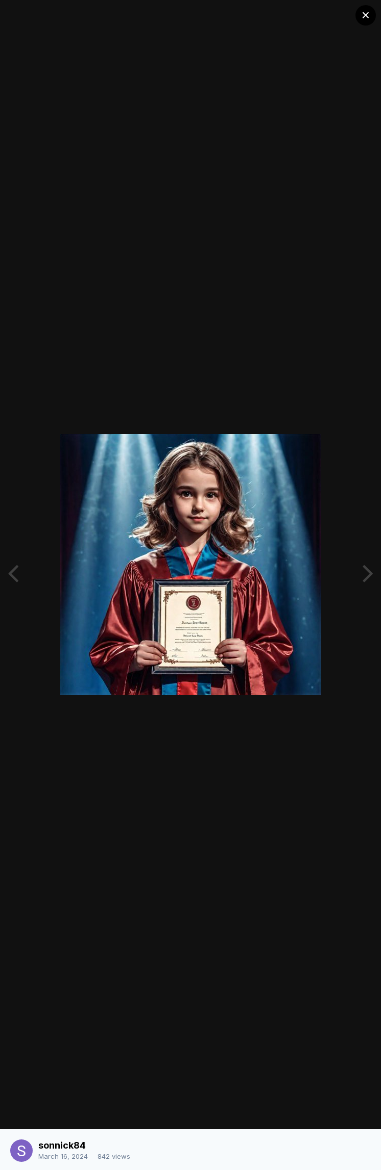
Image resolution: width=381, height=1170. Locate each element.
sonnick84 (62, 1145)
